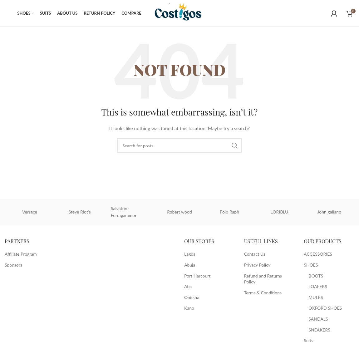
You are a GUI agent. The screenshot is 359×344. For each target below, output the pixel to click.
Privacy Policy (257, 266)
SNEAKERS (319, 331)
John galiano (329, 213)
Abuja (189, 266)
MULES (315, 299)
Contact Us (254, 255)
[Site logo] (181, 13)
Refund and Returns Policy (263, 280)
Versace (29, 213)
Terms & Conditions (263, 294)
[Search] (179, 147)
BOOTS (315, 277)
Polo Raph (229, 213)
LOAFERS (317, 288)
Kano (189, 309)
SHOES (311, 266)
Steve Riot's (79, 213)
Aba (188, 288)
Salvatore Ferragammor (123, 213)
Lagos (189, 255)
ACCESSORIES (318, 255)
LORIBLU (279, 213)
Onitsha (191, 299)
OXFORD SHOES (325, 309)
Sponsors (13, 266)
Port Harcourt (197, 277)
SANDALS (318, 320)
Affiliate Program (21, 255)
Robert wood (179, 213)
